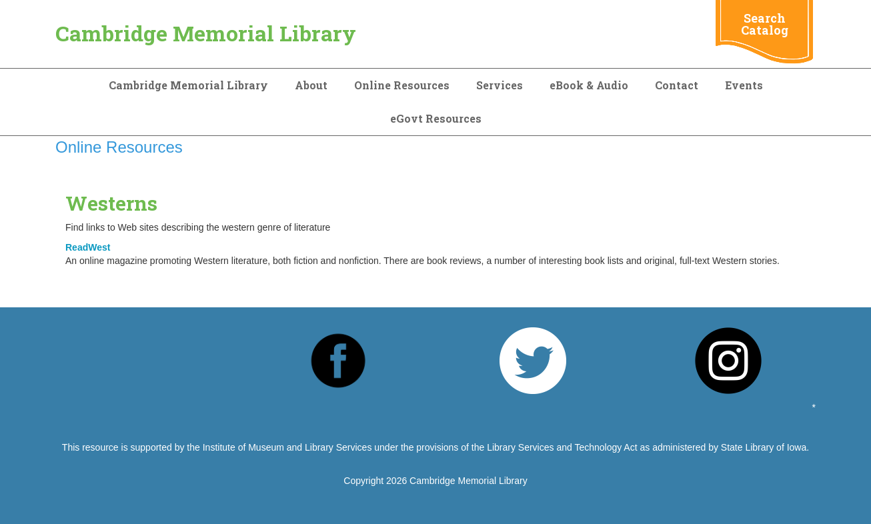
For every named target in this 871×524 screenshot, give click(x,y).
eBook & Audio (589, 85)
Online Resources (402, 85)
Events (744, 85)
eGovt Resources (436, 118)
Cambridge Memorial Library (205, 33)
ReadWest (87, 247)
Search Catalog (764, 24)
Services (499, 85)
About (311, 85)
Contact (676, 85)
